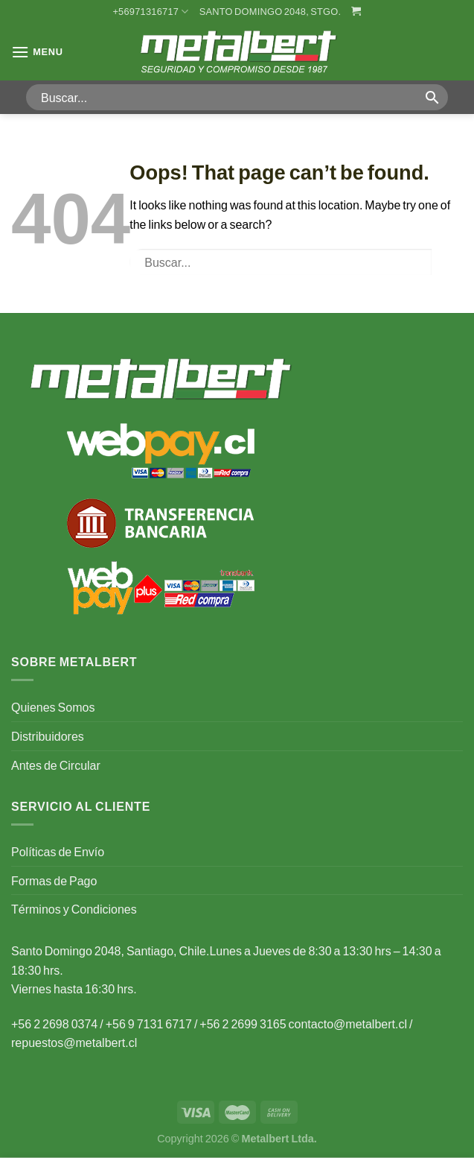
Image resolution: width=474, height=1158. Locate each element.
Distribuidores (47, 736)
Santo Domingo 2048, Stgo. (270, 11)
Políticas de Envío (57, 851)
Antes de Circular (55, 765)
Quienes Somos (53, 707)
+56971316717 (150, 11)
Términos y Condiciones (74, 909)
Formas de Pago (54, 880)
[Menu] (37, 52)
